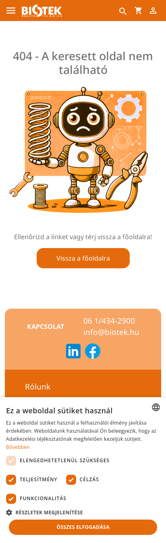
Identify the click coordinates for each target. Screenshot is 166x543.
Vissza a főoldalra (83, 258)
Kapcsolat (45, 326)
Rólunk (37, 386)
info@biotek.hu (111, 332)
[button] (83, 512)
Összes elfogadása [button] (83, 527)
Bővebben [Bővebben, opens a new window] (18, 447)
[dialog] (83, 470)
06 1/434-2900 (109, 321)
